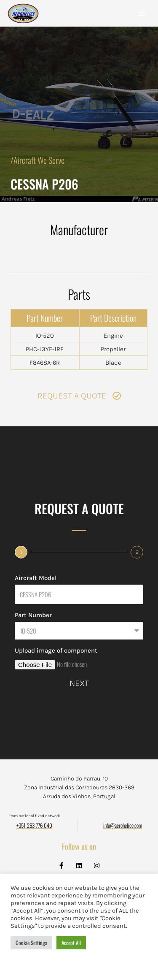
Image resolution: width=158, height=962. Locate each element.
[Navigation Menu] (142, 13)
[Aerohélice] (23, 21)
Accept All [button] (71, 942)
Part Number (33, 615)
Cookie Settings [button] (31, 942)
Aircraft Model (35, 578)
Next (79, 683)
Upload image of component (56, 650)
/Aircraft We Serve (37, 160)
